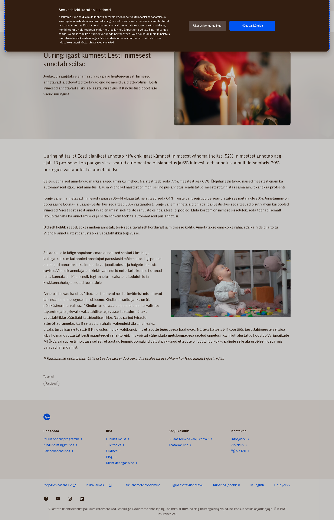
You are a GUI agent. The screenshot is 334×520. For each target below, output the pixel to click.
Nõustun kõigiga (252, 25)
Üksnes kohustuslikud (207, 25)
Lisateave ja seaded (101, 42)
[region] (167, 26)
